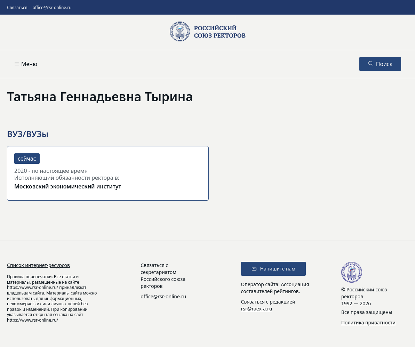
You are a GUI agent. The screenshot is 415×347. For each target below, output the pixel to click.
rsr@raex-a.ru (256, 308)
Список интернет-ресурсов (38, 265)
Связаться (17, 7)
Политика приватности (368, 322)
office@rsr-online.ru (52, 7)
